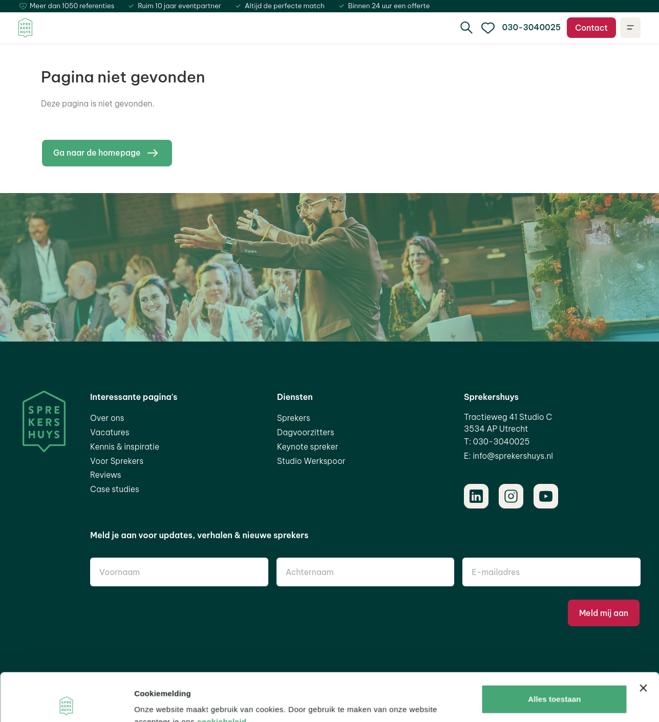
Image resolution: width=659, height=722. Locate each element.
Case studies (114, 489)
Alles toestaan (554, 651)
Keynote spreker (307, 446)
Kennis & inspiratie (124, 446)
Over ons (107, 418)
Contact (591, 28)
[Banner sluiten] (643, 640)
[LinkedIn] (476, 496)
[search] (466, 27)
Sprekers (293, 418)
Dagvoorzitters (305, 432)
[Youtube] (546, 496)
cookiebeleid (222, 673)
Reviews (105, 475)
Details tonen (158, 701)
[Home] (25, 28)
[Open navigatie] (630, 27)
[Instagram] (511, 496)
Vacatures (110, 432)
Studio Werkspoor (311, 461)
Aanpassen (555, 684)
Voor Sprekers (116, 461)
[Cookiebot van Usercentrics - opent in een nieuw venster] (66, 702)
